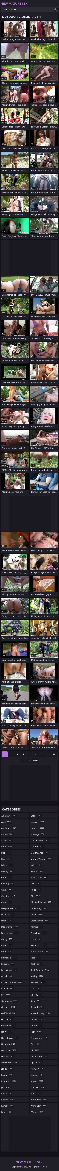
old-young (39, 908)
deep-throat (10, 908)
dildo (7, 921)
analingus (8, 828)
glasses (7, 1019)
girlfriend (8, 1013)
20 (54, 754)
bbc (6, 853)
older (36, 914)
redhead (38, 982)
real (36, 958)
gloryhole (8, 1025)
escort (7, 945)
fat (6, 995)
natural (37, 871)
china (6, 902)
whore (37, 1112)
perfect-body (40, 951)
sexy (36, 1001)
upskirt (37, 1062)
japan (7, 1075)
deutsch (8, 914)
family (7, 988)
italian (7, 1069)
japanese (8, 1081)
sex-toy (37, 995)
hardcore (9, 1050)
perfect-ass (39, 945)
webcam (38, 1087)
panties (37, 927)
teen (36, 1032)
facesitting (9, 970)
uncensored (39, 1056)
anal (6, 822)
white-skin (39, 1106)
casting (7, 883)
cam (6, 877)
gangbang (9, 1001)
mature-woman (41, 859)
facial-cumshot (12, 982)
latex (6, 1112)
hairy (7, 1032)
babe (6, 846)
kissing (7, 1099)
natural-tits (39, 877)
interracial (9, 1062)
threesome (39, 1038)
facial (7, 976)
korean (7, 1106)
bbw (6, 859)
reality (37, 976)
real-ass (38, 964)
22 (28, 760)
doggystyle (9, 927)
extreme (8, 964)
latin (36, 816)
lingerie (38, 828)
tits (36, 1044)
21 (22, 760)
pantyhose (39, 933)
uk (35, 1050)
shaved (37, 1007)
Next (35, 760)
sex (36, 988)
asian (7, 840)
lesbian (38, 822)
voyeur (37, 1081)
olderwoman (40, 921)
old (35, 896)
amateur (9, 816)
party (36, 939)
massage (38, 834)
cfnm (6, 890)
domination (10, 933)
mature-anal (40, 853)
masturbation (40, 840)
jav (5, 1087)
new (36, 883)
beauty (7, 871)
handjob (8, 1044)
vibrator (37, 1069)
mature (38, 846)
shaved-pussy (40, 1013)
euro (6, 951)
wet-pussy (39, 1099)
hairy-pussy (10, 1038)
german (8, 1007)
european (9, 958)
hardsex (8, 1056)
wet (36, 1093)
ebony (7, 939)
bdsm (7, 865)
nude (36, 890)
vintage (37, 1075)
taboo (37, 1019)
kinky (6, 1093)
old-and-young (41, 902)
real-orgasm (40, 970)
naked (36, 865)
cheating (8, 896)
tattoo (37, 1025)
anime (7, 834)
